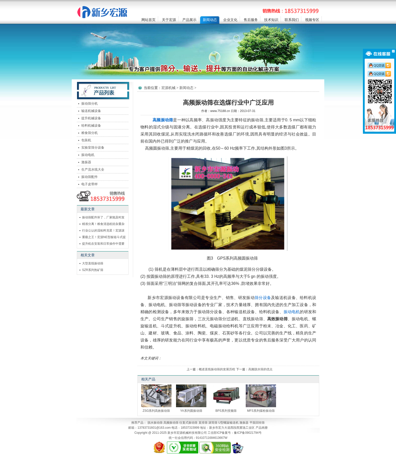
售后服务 (251, 20)
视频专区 (312, 20)
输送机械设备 (91, 111)
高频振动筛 (171, 422)
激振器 (86, 162)
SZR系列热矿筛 (92, 270)
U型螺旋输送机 (228, 422)
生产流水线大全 (92, 169)
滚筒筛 (212, 422)
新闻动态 (210, 20)
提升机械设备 (91, 118)
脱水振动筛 (155, 422)
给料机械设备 (91, 125)
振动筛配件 (89, 177)
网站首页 (148, 20)
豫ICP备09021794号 (247, 433)
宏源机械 (168, 88)
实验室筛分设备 (92, 147)
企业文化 (230, 20)
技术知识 (271, 20)
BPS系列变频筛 (226, 411)
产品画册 (262, 427)
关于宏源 (169, 20)
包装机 (86, 140)
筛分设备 (263, 297)
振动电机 (292, 312)
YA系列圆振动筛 (191, 411)
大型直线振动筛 (92, 263)
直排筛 (203, 422)
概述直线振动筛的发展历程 (217, 369)
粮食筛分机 (89, 133)
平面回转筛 (257, 422)
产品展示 (189, 20)
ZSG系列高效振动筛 (156, 411)
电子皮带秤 (89, 184)
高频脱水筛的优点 (260, 369)
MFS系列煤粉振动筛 (261, 411)
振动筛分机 (89, 103)
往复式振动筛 (188, 422)
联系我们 (292, 20)
